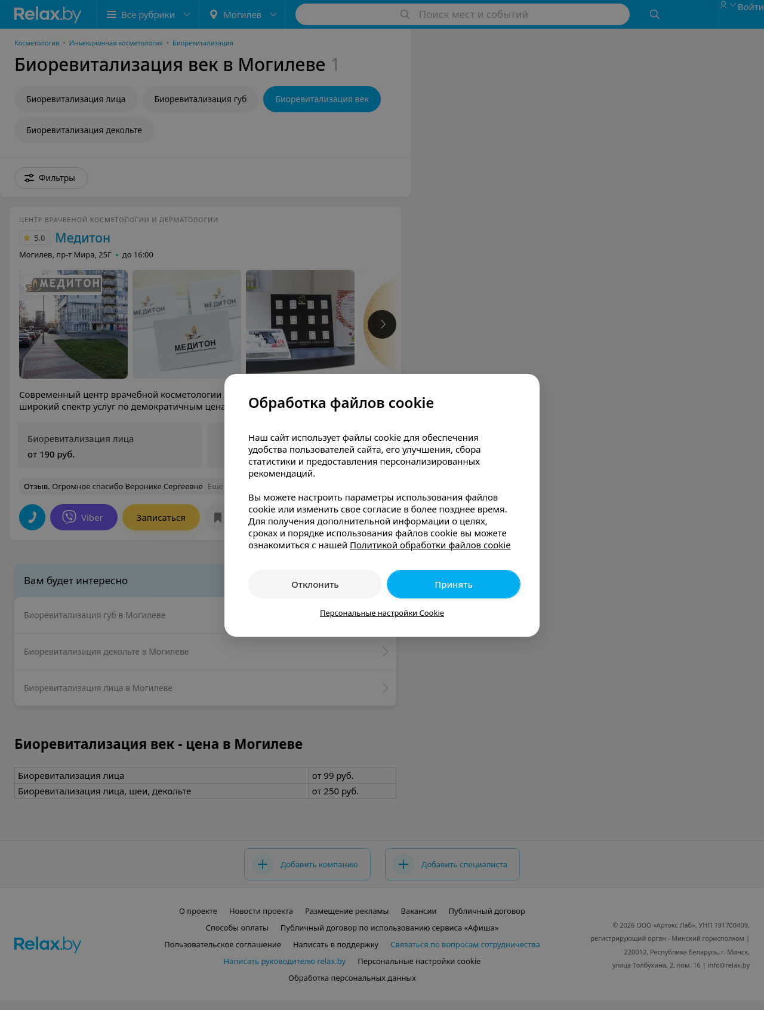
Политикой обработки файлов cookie (430, 545)
